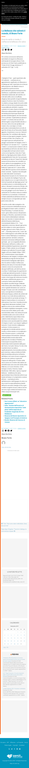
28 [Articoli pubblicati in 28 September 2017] (14, 644)
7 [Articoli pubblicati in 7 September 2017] (14, 635)
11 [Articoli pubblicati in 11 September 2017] (4, 638)
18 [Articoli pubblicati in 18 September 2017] (4, 641)
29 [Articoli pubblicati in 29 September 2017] (17, 644)
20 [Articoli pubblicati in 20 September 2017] (11, 641)
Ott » (7, 647)
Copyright (15, 745)
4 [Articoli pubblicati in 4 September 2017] (4, 635)
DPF (8, 742)
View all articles (6, 447)
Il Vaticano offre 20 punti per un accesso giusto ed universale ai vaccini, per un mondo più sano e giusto (14, 659)
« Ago (4, 647)
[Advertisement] (14, 511)
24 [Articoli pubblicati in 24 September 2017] (24, 641)
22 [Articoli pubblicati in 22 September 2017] (17, 641)
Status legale (8, 745)
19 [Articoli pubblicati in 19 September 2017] (8, 641)
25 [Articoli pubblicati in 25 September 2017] (4, 644)
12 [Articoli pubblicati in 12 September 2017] (8, 638)
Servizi (26, 742)
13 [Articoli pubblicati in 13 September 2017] (11, 638)
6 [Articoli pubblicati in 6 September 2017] (11, 635)
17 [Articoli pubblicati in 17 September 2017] (24, 638)
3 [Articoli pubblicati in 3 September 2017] (24, 632)
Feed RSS (15, 654)
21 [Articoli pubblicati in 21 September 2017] (14, 641)
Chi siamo (3, 742)
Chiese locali (5, 47)
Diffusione (12, 742)
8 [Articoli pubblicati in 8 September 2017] (17, 635)
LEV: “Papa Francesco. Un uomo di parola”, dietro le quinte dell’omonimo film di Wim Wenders (13, 675)
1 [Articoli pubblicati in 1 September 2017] (17, 632)
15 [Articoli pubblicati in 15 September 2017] (17, 638)
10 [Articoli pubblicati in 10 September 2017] (24, 635)
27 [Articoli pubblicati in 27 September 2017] (11, 644)
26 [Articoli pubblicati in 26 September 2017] (8, 644)
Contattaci (22, 745)
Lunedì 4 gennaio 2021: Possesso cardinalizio (14, 688)
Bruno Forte (21, 46)
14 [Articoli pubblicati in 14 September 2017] (14, 638)
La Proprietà (20, 742)
